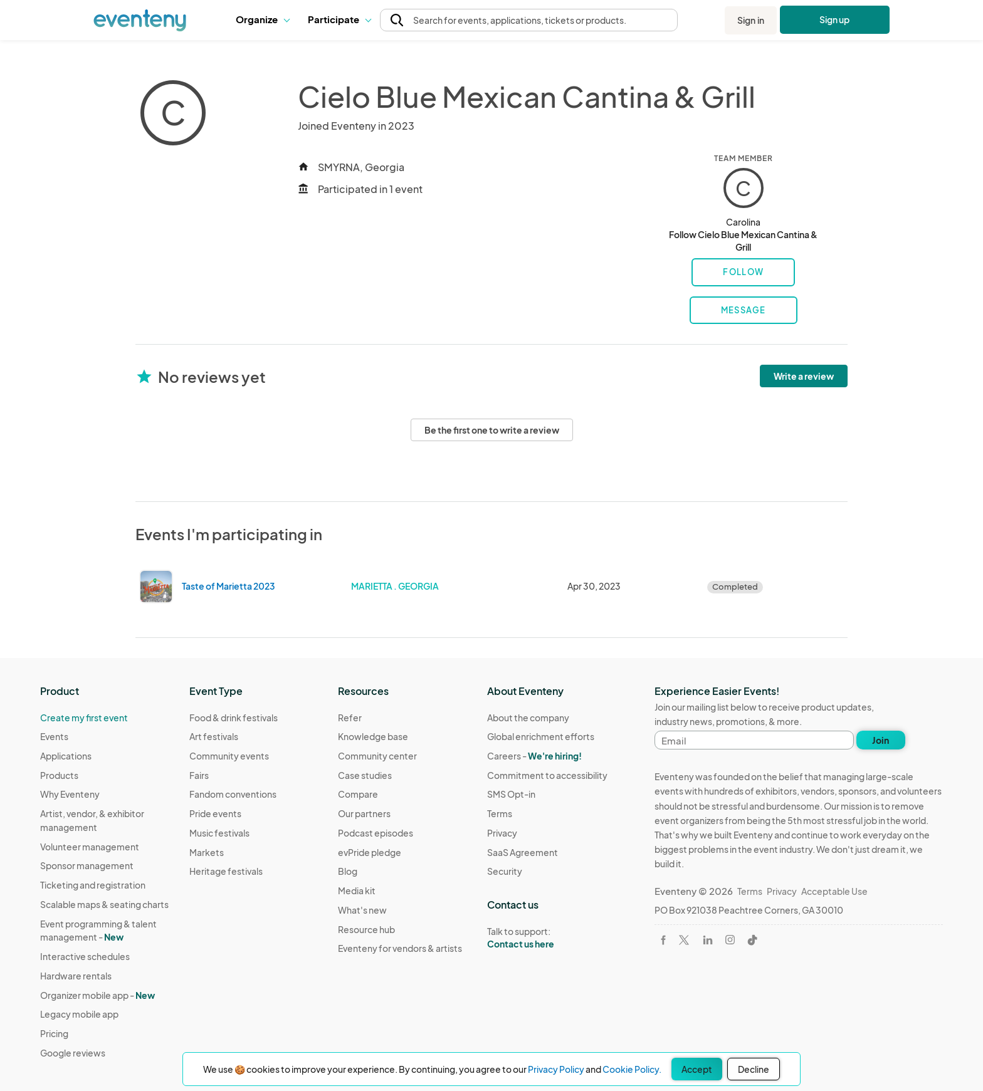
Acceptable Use (834, 891)
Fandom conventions (232, 794)
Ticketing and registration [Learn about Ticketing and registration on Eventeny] (92, 884)
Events (54, 736)
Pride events (215, 813)
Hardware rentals (76, 975)
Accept (696, 1069)
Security (504, 871)
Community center (377, 755)
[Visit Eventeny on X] (684, 940)
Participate (339, 19)
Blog (347, 871)
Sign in (750, 20)
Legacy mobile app (79, 1014)
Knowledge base (373, 736)
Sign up (834, 19)
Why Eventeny (70, 794)
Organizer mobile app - (97, 995)
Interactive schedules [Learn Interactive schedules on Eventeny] (85, 956)
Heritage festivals (226, 871)
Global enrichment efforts (540, 736)
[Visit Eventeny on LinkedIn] (708, 940)
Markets (206, 852)
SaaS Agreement (522, 852)
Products (59, 775)
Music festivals (219, 832)
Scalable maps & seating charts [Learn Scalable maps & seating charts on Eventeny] (104, 904)
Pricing (54, 1033)
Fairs (199, 775)
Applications (66, 755)
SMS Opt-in (511, 794)
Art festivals (213, 736)
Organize (262, 19)
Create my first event (84, 717)
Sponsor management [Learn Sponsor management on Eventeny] (87, 865)
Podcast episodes (375, 832)
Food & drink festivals (233, 717)
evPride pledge (369, 852)
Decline (753, 1069)
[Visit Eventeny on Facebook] (663, 940)
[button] (262, 20)
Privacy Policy (556, 1069)
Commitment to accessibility (547, 775)
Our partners (364, 813)
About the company (528, 717)
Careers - (534, 755)
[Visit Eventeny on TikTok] (752, 940)
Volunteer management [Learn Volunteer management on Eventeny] (89, 846)
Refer (350, 717)
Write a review (804, 376)
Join (880, 740)
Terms (499, 813)
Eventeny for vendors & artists (400, 948)
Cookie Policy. (631, 1069)
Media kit (357, 890)
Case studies (365, 775)
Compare (358, 794)
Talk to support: (547, 938)
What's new (362, 910)
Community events (229, 755)
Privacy (502, 832)
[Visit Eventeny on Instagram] (730, 939)
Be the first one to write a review (491, 430)
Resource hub (366, 929)
